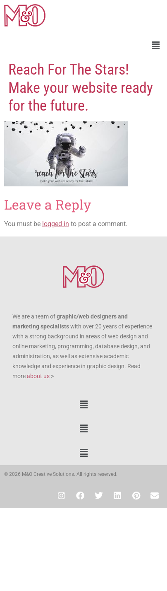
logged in (55, 224)
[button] (83, 45)
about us (38, 376)
